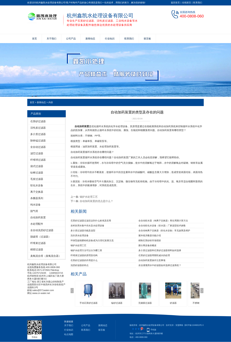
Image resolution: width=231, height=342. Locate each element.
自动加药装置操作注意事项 (151, 260)
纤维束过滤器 (38, 243)
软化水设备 (36, 185)
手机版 (153, 330)
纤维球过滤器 (38, 159)
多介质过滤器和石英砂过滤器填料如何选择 (159, 250)
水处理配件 (36, 224)
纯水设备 (35, 204)
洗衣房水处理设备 (80, 235)
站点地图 (68, 334)
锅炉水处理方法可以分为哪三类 (86, 250)
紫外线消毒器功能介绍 (149, 235)
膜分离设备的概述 (147, 245)
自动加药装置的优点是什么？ (96, 201)
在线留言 (186, 2)
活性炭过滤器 (38, 127)
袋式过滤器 (36, 166)
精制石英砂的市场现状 (149, 240)
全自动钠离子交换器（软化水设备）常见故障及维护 (164, 230)
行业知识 (110, 38)
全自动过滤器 (38, 147)
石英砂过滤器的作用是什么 (84, 260)
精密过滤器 (36, 249)
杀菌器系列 (36, 198)
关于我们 (51, 38)
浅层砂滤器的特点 (80, 265)
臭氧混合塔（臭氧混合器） (45, 256)
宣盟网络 (179, 325)
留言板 (147, 38)
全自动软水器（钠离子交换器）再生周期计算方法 (163, 220)
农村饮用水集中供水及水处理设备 (87, 225)
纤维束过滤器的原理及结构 (84, 255)
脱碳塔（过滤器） (40, 236)
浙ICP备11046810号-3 (194, 325)
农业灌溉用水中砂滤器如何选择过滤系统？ (159, 265)
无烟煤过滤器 (145, 303)
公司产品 (71, 38)
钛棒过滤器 (36, 172)
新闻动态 (90, 38)
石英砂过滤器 (38, 121)
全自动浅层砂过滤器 (41, 230)
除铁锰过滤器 (38, 140)
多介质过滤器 (38, 134)
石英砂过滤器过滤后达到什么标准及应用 (91, 220)
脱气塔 (34, 211)
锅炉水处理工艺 (89, 196)
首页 (34, 38)
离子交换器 (36, 191)
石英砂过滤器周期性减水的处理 (154, 255)
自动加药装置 (38, 217)
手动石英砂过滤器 (89, 303)
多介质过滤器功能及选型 (83, 230)
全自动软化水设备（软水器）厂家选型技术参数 (162, 225)
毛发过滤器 (36, 179)
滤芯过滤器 (36, 153)
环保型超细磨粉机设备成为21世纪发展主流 (92, 240)
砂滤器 (173, 303)
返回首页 (175, 2)
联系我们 (197, 2)
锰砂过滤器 (116, 303)
